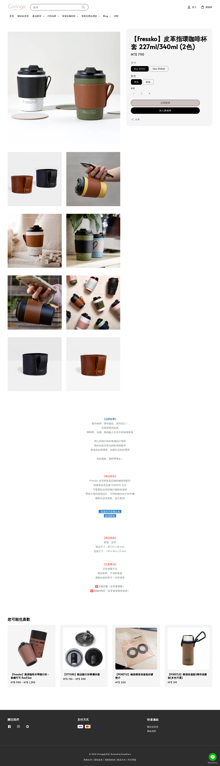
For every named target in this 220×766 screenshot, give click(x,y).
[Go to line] (212, 757)
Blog (105, 16)
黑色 (136, 81)
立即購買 (165, 102)
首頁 (11, 16)
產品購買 (36, 16)
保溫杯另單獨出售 (110, 511)
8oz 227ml (139, 68)
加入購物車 (165, 110)
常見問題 (132, 759)
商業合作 (88, 759)
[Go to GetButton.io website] (213, 763)
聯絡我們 (151, 731)
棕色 (148, 81)
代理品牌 (51, 16)
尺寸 (133, 62)
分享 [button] (135, 119)
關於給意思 (23, 16)
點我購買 (110, 515)
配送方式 (121, 759)
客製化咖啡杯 (69, 16)
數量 (133, 88)
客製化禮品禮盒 (89, 16)
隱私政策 (98, 759)
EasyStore (126, 754)
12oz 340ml (159, 68)
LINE (116, 16)
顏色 (133, 76)
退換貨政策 (110, 759)
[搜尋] (83, 7)
